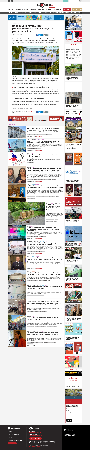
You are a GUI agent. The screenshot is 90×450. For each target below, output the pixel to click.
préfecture (41, 342)
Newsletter (12, 443)
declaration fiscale (30, 295)
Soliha (57, 196)
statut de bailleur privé (31, 198)
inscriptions (36, 236)
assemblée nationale (34, 280)
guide (34, 251)
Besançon (29, 167)
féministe (35, 179)
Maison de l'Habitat (52, 196)
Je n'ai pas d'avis (71, 412)
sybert (55, 221)
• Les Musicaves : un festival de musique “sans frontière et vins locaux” (74, 55)
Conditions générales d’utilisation (15, 440)
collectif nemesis (30, 179)
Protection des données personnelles (16, 435)
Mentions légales (12, 438)
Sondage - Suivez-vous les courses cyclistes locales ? (72, 406)
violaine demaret (30, 343)
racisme (45, 179)
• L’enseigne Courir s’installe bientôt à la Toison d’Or (73, 61)
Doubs (28, 184)
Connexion (77, 204)
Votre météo (73, 369)
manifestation (37, 326)
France (14, 23)
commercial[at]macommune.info (35, 435)
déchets (56, 219)
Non (68, 410)
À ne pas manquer (73, 290)
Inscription (69, 204)
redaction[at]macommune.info (35, 432)
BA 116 (39, 148)
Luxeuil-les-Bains (31, 139)
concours (31, 311)
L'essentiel (73, 44)
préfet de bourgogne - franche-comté (50, 342)
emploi (40, 280)
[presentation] (65, 297)
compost (47, 219)
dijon (32, 236)
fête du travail (45, 280)
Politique (33, 271)
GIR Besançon (30, 134)
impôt (27, 108)
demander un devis (35, 438)
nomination (36, 342)
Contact (10, 431)
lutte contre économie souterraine (39, 134)
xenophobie (54, 179)
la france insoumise (31, 326)
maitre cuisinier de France (40, 251)
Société (18, 23)
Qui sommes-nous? (12, 432)
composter (52, 219)
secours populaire (30, 162)
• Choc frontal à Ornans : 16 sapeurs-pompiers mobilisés (73, 52)
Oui (68, 408)
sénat (49, 280)
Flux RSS (10, 437)
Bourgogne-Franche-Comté (33, 241)
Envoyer (69, 420)
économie (14, 108)
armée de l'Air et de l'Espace (32, 148)
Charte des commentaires (14, 434)
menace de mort (43, 326)
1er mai (29, 280)
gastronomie (30, 251)
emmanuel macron (31, 342)
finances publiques (21, 108)
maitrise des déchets (49, 221)
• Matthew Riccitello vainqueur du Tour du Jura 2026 (73, 58)
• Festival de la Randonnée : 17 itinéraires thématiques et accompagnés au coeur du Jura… (73, 48)
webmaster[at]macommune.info (35, 446)
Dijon (28, 226)
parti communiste (49, 326)
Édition (46, 7)
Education (37, 139)
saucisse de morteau (43, 311)
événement (38, 196)
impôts (31, 108)
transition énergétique (42, 236)
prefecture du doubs (48, 134)
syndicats (49, 179)
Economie (29, 127)
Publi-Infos (57, 203)
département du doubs (31, 196)
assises (29, 236)
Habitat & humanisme (44, 196)
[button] (79, 1)
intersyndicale (40, 179)
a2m (28, 311)
